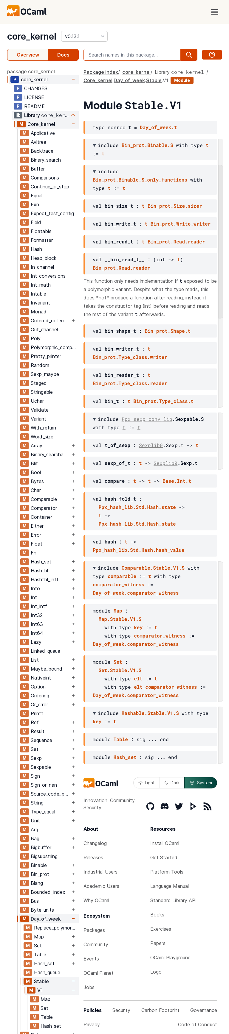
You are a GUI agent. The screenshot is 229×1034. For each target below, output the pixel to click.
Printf (37, 713)
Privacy (91, 1024)
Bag (35, 838)
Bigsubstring (44, 856)
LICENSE (34, 97)
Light (146, 782)
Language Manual (169, 886)
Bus (35, 901)
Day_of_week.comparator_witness (136, 593)
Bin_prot (40, 874)
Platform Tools (166, 872)
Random (40, 365)
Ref (35, 722)
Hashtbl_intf (44, 579)
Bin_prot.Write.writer (181, 224)
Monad (39, 312)
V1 (40, 990)
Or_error (39, 704)
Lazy (36, 642)
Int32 (37, 615)
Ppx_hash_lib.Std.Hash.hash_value (138, 550)
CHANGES (35, 88)
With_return (43, 428)
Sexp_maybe (45, 374)
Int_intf (39, 606)
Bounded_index (48, 892)
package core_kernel (31, 71)
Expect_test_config (52, 213)
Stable (41, 981)
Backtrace (42, 151)
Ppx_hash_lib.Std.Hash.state (137, 507)
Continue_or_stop (50, 187)
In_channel (42, 267)
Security (121, 1010)
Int (34, 597)
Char (36, 490)
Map (39, 937)
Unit (35, 821)
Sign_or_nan (44, 785)
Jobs (89, 987)
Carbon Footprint (160, 1010)
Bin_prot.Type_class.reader (130, 383)
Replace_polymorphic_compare (56, 928)
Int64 (37, 633)
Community (95, 944)
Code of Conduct (197, 1024)
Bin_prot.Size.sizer (175, 206)
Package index (100, 72)
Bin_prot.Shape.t (168, 331)
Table (40, 955)
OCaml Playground (170, 957)
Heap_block (43, 258)
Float (36, 544)
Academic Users (101, 886)
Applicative (43, 133)
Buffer (38, 169)
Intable (38, 294)
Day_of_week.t (158, 127)
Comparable (44, 499)
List (35, 660)
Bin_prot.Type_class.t (163, 401)
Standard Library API (173, 900)
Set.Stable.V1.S (119, 670)
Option (38, 687)
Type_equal (43, 812)
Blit (34, 463)
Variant (38, 419)
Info (35, 588)
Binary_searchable (50, 454)
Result (37, 731)
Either (37, 526)
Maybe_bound (46, 669)
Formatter (42, 240)
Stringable (42, 392)
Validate (40, 410)
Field (36, 222)
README (34, 106)
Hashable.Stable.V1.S (150, 713)
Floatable (41, 231)
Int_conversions (48, 276)
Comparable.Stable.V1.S (153, 568)
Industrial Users (100, 872)
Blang (37, 883)
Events (91, 959)
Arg (34, 829)
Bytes (37, 481)
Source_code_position (50, 794)
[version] (84, 36)
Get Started (163, 857)
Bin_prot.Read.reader (176, 241)
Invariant (40, 303)
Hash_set (41, 562)
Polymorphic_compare (54, 347)
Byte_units (42, 910)
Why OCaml (96, 900)
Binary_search (46, 160)
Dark (172, 782)
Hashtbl (39, 571)
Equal (36, 196)
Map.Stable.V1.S (119, 619)
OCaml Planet (98, 973)
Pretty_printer (46, 356)
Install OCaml (164, 843)
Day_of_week (46, 919)
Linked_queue (45, 651)
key (138, 627)
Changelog (95, 843)
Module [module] (182, 80)
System (200, 782)
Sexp (36, 758)
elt (138, 678)
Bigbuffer (41, 847)
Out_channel (44, 329)
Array (36, 446)
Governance (203, 1010)
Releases (93, 857)
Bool (36, 472)
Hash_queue (47, 972)
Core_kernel (41, 124)
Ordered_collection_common (50, 321)
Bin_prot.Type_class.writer (130, 357)
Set (34, 749)
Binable (39, 865)
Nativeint (41, 678)
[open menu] (214, 12)
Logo (156, 972)
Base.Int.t (177, 481)
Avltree (38, 142)
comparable (122, 576)
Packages (94, 930)
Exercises (160, 929)
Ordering (40, 696)
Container (41, 517)
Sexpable (41, 767)
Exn (35, 204)
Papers (157, 943)
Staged (39, 383)
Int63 (37, 624)
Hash (36, 249)
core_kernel (31, 36)
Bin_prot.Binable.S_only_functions (140, 180)
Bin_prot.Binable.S (147, 145)
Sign (35, 776)
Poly (36, 338)
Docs (63, 55)
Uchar (37, 401)
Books (157, 915)
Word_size (42, 437)
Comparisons (45, 178)
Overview (28, 55)
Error (36, 535)
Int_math (41, 285)
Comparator (44, 508)
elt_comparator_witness (165, 687)
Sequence (41, 740)
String (37, 803)
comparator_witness (118, 584)
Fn (33, 553)
